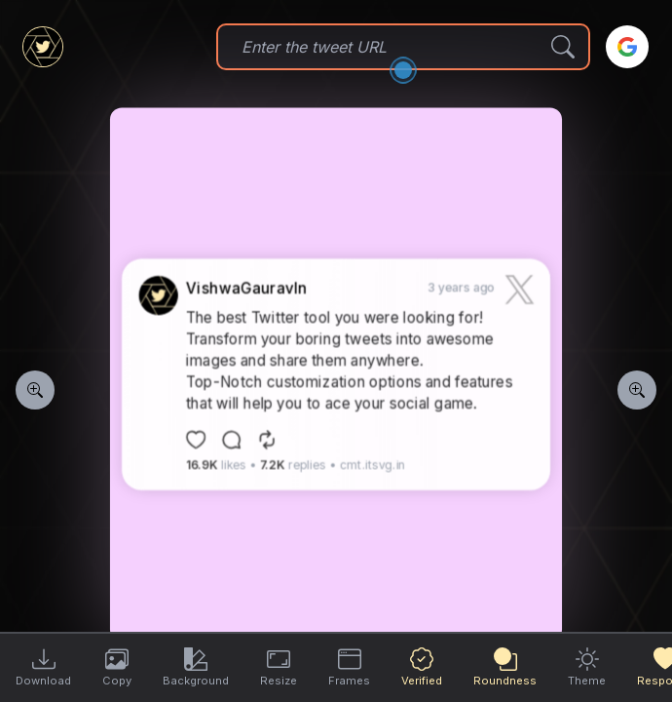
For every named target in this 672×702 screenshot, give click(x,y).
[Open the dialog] (403, 70)
